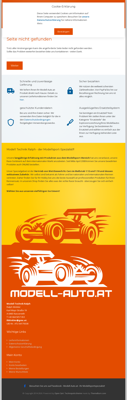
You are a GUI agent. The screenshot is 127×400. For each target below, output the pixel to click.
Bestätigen (63, 31)
